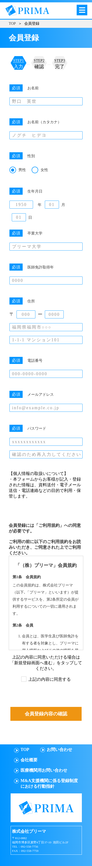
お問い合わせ (59, 749)
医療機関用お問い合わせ (44, 770)
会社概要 (29, 760)
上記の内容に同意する (49, 679)
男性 (22, 170)
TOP (12, 23)
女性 (44, 170)
